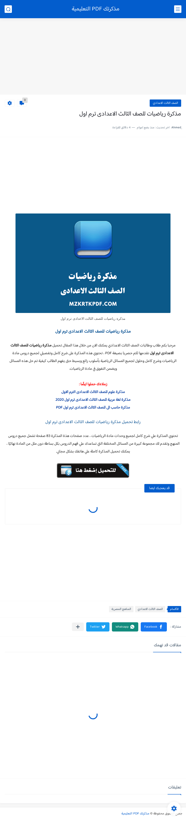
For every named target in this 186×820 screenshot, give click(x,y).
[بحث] (8, 9)
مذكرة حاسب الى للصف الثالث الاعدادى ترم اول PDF (93, 407)
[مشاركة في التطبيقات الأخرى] (78, 627)
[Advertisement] (93, 57)
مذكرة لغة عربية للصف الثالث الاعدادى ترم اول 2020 (93, 400)
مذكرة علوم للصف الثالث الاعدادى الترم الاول (93, 392)
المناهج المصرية (121, 609)
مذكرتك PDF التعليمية (95, 9)
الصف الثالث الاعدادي (165, 103)
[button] (154, 626)
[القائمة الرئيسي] (177, 9)
